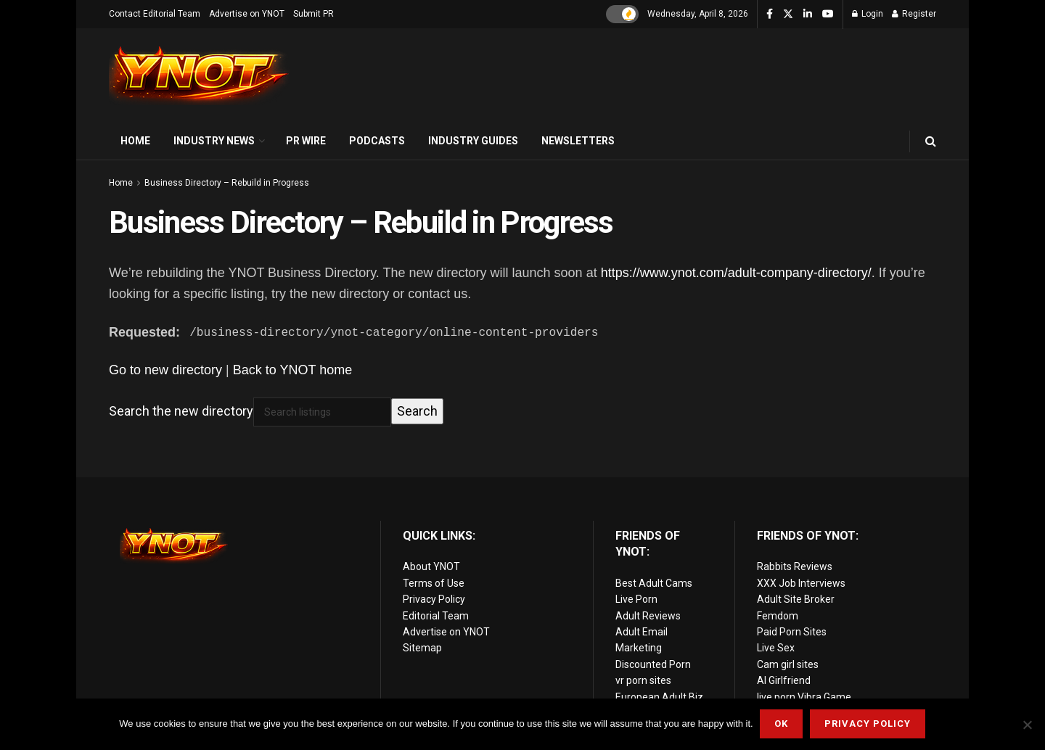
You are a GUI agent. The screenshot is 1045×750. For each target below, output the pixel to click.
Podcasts (377, 141)
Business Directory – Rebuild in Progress (226, 183)
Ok (782, 724)
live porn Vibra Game (804, 696)
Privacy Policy (434, 599)
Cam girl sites (788, 664)
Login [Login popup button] (867, 14)
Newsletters (578, 141)
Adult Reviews (648, 616)
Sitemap (422, 648)
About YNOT (431, 566)
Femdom (777, 616)
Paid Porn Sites (792, 632)
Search (417, 411)
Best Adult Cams (653, 583)
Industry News (214, 141)
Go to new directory (165, 370)
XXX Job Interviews (801, 583)
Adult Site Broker (796, 599)
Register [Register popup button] (914, 14)
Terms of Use (433, 583)
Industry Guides (473, 141)
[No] (1027, 724)
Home (135, 141)
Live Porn (636, 599)
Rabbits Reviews (794, 566)
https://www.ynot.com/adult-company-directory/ (736, 272)
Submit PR (313, 14)
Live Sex (776, 648)
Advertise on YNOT (246, 14)
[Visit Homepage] (199, 75)
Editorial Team (436, 616)
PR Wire (306, 141)
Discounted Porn (653, 664)
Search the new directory (181, 411)
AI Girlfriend (784, 680)
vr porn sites (643, 680)
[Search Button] (930, 141)
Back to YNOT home (292, 370)
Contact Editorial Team (154, 14)
